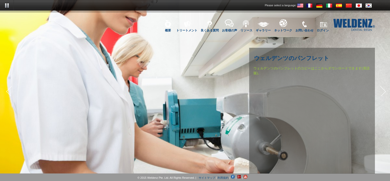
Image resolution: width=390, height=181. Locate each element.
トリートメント (186, 30)
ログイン (323, 30)
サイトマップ (207, 177)
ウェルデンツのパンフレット (291, 58)
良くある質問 (210, 30)
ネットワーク (283, 30)
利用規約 (223, 177)
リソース (246, 30)
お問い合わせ (304, 30)
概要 (168, 30)
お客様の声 (229, 30)
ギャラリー (263, 30)
